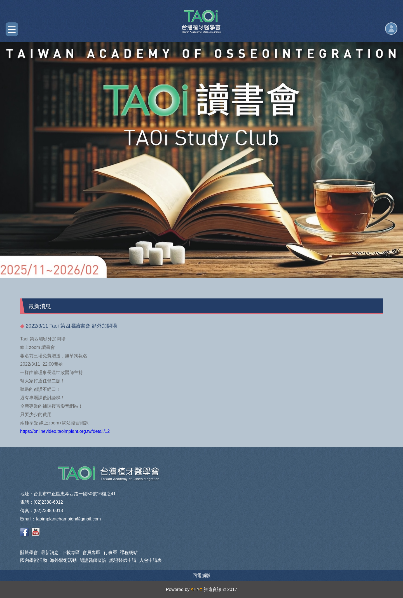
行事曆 (110, 552)
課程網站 (129, 552)
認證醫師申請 (122, 560)
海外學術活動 (63, 560)
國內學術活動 (33, 560)
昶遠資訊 (206, 589)
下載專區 (71, 552)
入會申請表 (150, 560)
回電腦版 (201, 575)
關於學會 (29, 552)
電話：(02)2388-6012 (41, 502)
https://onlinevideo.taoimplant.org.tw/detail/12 (65, 431)
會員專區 (91, 552)
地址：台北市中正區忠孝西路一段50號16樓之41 (68, 493)
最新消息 (50, 552)
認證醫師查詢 (93, 560)
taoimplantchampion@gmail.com (68, 519)
